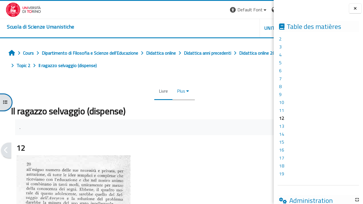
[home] (34, 27)
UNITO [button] (207, 28)
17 (281, 157)
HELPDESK (239, 28)
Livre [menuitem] (128, 91)
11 (281, 110)
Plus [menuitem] (146, 91)
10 (281, 102)
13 (281, 126)
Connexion (259, 9)
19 (281, 173)
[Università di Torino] (17, 9)
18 (281, 165)
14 (281, 134)
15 (281, 142)
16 (281, 149)
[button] (184, 9)
